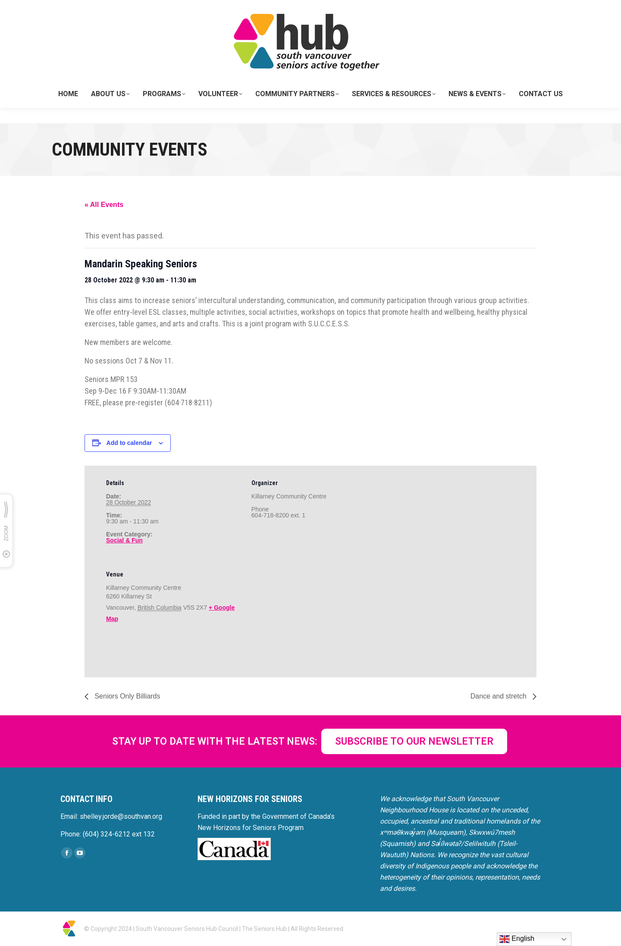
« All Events (104, 204)
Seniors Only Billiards (126, 696)
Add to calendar (129, 442)
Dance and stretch (499, 696)
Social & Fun (124, 540)
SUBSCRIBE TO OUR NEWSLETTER (414, 741)
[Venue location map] (296, 616)
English (516, 939)
